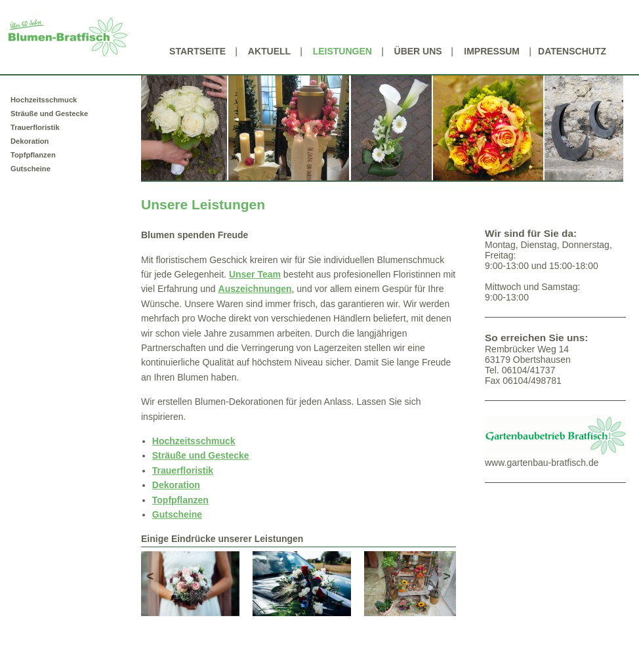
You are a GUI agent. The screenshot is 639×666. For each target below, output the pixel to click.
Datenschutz (572, 51)
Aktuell (269, 51)
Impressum (492, 51)
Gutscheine (30, 169)
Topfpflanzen (33, 155)
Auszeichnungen (255, 288)
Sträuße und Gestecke (49, 113)
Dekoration (29, 141)
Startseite (197, 51)
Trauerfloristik (35, 127)
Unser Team (255, 274)
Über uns (418, 51)
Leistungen (342, 51)
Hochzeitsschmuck (43, 100)
